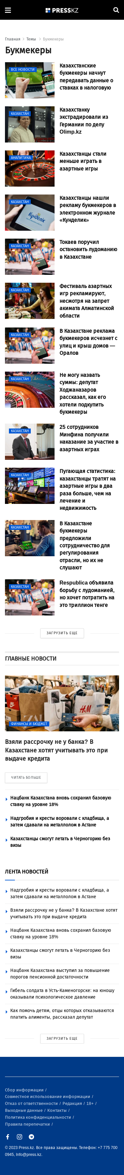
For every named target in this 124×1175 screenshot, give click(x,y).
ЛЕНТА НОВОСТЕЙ (26, 872)
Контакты (57, 1110)
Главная (13, 39)
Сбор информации (25, 1089)
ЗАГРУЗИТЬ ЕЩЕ (62, 633)
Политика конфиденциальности (38, 1117)
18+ (90, 1103)
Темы (31, 39)
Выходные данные (24, 1110)
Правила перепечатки (28, 1124)
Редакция (72, 1103)
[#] (62, 10)
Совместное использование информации (48, 1096)
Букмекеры (53, 39)
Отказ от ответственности (32, 1103)
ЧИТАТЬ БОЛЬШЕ (26, 777)
